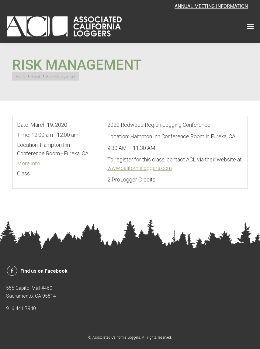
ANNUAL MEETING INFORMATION (211, 6)
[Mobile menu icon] (250, 26)
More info (28, 163)
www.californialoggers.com (139, 168)
